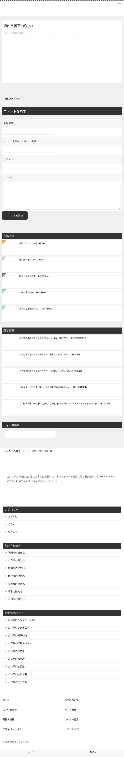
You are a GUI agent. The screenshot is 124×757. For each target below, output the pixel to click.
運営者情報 (8, 719)
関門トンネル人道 (34, 276)
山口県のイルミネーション (22, 619)
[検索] (30, 434)
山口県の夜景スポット (20, 643)
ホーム (6, 700)
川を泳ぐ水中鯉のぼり (36, 309)
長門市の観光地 (16, 599)
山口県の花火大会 (17, 682)
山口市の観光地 (16, 560)
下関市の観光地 (16, 552)
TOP (15, 451)
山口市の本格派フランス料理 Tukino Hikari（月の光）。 (52, 338)
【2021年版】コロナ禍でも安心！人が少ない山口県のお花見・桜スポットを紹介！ (65, 403)
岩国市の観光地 (16, 568)
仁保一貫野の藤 (33, 292)
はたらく (13, 532)
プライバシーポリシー (14, 729)
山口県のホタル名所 (18, 627)
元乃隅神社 (32, 260)
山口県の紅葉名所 (17, 674)
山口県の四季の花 (17, 635)
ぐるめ (11, 524)
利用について (72, 700)
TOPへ (93, 752)
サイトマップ (72, 729)
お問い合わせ (33, 243)
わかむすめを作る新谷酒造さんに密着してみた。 (49, 354)
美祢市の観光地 (16, 583)
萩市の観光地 (15, 591)
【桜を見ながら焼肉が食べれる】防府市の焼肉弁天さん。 (53, 387)
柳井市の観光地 (16, 575)
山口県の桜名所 (16, 651)
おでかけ (13, 516)
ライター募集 (72, 719)
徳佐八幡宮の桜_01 (14, 98)
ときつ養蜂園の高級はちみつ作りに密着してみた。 (50, 371)
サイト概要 (70, 709)
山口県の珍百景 (16, 666)
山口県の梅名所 (16, 658)
